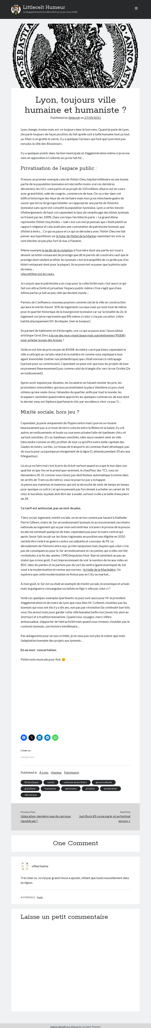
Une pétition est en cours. (37, 274)
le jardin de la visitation (57, 250)
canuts (50, 782)
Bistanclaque (31, 782)
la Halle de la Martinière (99, 569)
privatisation (110, 788)
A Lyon (43, 772)
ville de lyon (31, 794)
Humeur (56, 772)
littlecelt (74, 117)
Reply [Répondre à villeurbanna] (40, 897)
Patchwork (71, 772)
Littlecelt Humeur (44, 7)
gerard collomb (104, 782)
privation (90, 788)
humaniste (50, 788)
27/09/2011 (92, 117)
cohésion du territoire (75, 782)
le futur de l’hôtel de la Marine (76, 236)
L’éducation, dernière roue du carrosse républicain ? (46, 818)
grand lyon (30, 788)
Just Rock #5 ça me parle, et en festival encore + (104, 818)
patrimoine (71, 788)
